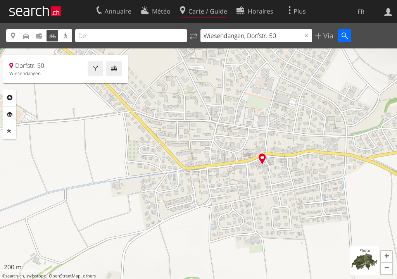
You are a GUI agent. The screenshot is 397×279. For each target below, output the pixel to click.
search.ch (14, 276)
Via (327, 35)
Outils (9, 131)
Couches (9, 115)
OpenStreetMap (65, 276)
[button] (386, 257)
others (89, 276)
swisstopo (36, 276)
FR (360, 11)
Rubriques (9, 98)
